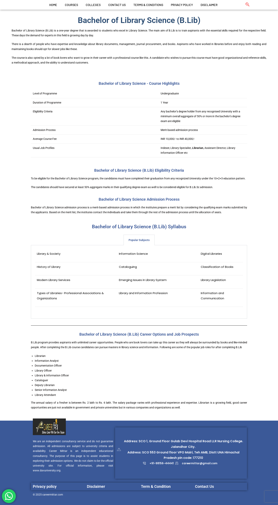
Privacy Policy (182, 5)
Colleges (93, 5)
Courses (71, 5)
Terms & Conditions (148, 5)
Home (53, 5)
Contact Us (204, 486)
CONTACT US (117, 5)
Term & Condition (156, 486)
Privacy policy (45, 486)
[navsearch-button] (245, 5)
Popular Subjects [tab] (139, 240)
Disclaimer (209, 5)
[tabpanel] (139, 281)
